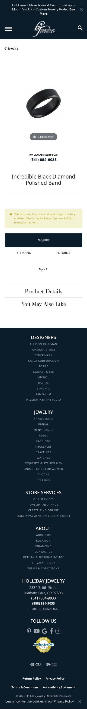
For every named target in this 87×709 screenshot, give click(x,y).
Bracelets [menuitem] (44, 452)
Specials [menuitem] (43, 480)
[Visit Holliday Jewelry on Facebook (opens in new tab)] (51, 631)
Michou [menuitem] (43, 377)
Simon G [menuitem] (43, 388)
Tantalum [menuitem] (43, 394)
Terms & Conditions (43, 568)
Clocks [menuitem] (43, 474)
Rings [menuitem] (43, 435)
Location (43, 540)
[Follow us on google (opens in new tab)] (44, 631)
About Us (43, 535)
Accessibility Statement (59, 687)
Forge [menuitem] (43, 366)
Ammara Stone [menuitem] (43, 349)
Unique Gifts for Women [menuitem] (43, 469)
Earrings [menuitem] (43, 441)
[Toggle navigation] (8, 28)
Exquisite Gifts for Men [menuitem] (44, 463)
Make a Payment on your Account (44, 516)
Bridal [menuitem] (43, 424)
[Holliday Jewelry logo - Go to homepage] (43, 28)
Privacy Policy (43, 563)
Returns (63, 253)
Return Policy (32, 679)
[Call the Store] (43, 598)
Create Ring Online (43, 510)
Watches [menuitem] (43, 457)
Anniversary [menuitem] (43, 418)
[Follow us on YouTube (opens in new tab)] (36, 631)
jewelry (13, 48)
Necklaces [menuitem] (43, 446)
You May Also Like (43, 304)
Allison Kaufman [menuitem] (43, 344)
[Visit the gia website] (36, 664)
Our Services (43, 499)
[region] (43, 103)
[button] (80, 28)
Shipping (24, 253)
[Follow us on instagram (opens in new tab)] (57, 631)
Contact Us (43, 551)
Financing (43, 546)
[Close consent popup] (79, 701)
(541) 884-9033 (43, 159)
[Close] (81, 9)
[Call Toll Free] (43, 603)
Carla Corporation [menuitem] (43, 360)
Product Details (43, 291)
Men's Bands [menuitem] (43, 430)
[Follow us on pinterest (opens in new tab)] (29, 631)
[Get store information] (43, 609)
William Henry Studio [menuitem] (43, 399)
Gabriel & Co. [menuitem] (43, 371)
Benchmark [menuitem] (44, 355)
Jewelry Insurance (43, 504)
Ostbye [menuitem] (43, 383)
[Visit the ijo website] (51, 664)
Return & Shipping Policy (43, 557)
